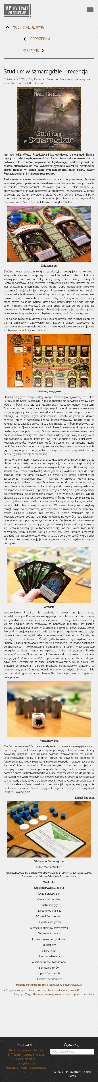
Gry (30, 79)
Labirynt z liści (26, 1063)
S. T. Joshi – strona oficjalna (26, 1054)
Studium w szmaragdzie (75, 79)
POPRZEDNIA (36, 40)
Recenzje (52, 79)
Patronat (39, 79)
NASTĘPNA (35, 51)
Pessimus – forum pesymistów (25, 1068)
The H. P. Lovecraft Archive (25, 1050)
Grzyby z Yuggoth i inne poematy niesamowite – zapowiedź (42, 990)
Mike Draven (35, 83)
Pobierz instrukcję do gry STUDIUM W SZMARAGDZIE (49, 984)
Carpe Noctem (25, 1059)
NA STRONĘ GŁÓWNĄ (24, 28)
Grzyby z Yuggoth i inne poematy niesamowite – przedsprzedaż (53, 994)
